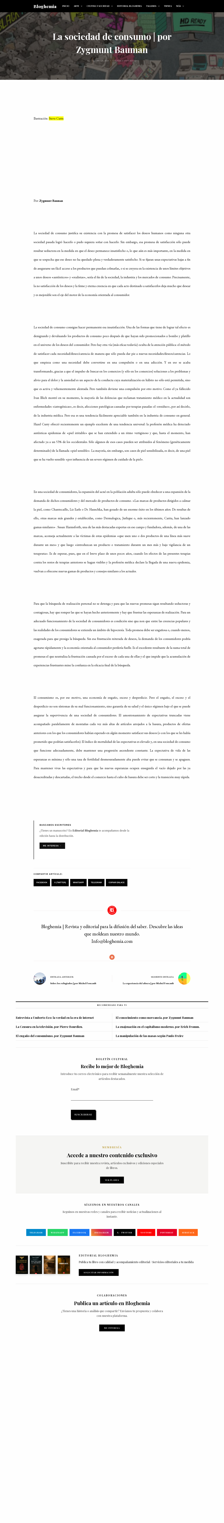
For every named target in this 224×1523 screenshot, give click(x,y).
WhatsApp (78, 882)
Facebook (41, 882)
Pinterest (167, 1232)
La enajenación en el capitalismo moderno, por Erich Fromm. (158, 1027)
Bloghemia (45, 6)
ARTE (79, 6)
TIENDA (168, 6)
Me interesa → (52, 846)
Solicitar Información (99, 1272)
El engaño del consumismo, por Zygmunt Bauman (50, 1036)
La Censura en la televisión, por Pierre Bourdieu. (49, 1027)
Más (180, 6)
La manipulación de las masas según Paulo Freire (149, 1036)
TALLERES (153, 6)
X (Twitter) (60, 882)
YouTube (146, 1232)
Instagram (101, 1232)
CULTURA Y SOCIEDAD (100, 6)
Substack (189, 1232)
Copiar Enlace (117, 882)
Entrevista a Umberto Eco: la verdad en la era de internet (55, 1017)
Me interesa (112, 1328)
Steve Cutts (56, 118)
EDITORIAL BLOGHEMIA (129, 6)
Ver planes (112, 1180)
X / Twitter (124, 1232)
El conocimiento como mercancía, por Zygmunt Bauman (154, 1017)
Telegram (96, 882)
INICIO (65, 6)
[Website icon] (112, 957)
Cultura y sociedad (125, 60)
